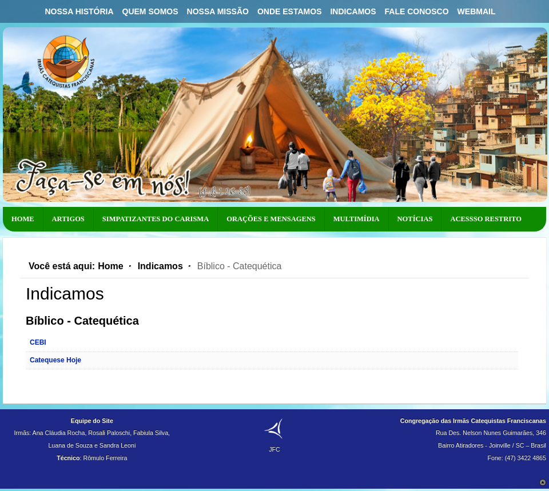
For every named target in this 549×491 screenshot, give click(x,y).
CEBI (38, 342)
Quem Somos (150, 11)
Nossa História (79, 11)
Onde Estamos (289, 11)
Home (110, 266)
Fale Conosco (417, 11)
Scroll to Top (542, 482)
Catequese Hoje (55, 360)
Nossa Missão (218, 11)
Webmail (477, 11)
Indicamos (353, 11)
